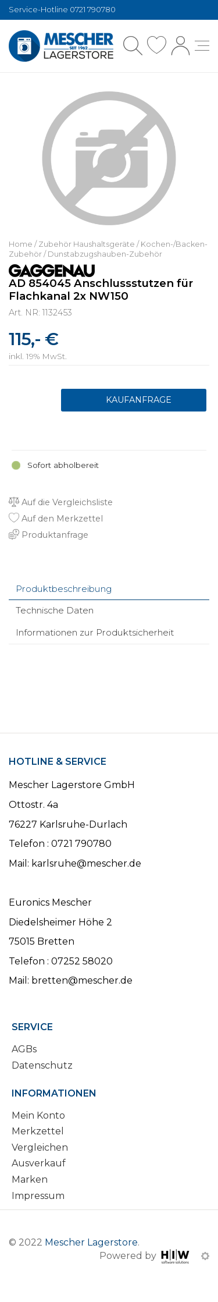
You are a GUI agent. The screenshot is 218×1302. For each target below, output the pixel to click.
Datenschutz (42, 1065)
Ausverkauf (39, 1163)
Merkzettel (38, 1131)
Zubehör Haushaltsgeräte (86, 244)
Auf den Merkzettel (56, 518)
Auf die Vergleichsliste (61, 502)
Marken (30, 1179)
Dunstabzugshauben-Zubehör (105, 254)
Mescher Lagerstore (91, 1242)
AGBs (24, 1049)
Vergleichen (40, 1147)
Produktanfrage (133, 400)
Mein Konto (38, 1115)
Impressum (38, 1195)
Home (21, 244)
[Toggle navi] (202, 46)
